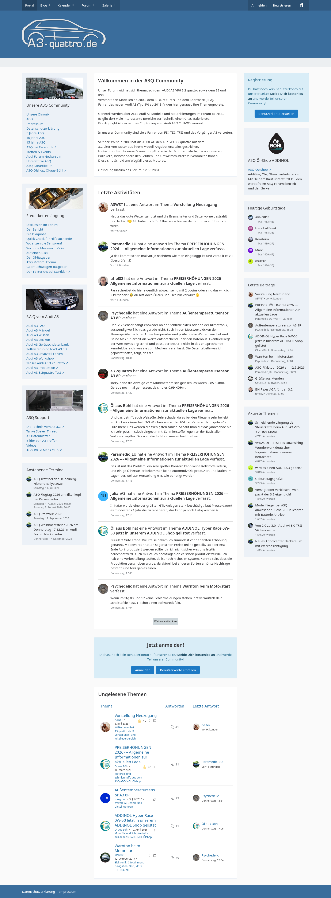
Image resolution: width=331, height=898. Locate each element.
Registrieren (282, 5)
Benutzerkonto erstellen (178, 670)
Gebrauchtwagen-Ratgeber (46, 266)
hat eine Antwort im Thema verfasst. (163, 207)
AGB (29, 119)
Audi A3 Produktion (40, 367)
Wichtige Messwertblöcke (45, 248)
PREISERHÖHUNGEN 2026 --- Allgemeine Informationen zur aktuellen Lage (133, 755)
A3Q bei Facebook (39, 147)
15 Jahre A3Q (36, 142)
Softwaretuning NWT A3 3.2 (46, 349)
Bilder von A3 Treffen (41, 440)
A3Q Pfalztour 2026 (48, 514)
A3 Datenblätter (38, 436)
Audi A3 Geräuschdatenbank (47, 344)
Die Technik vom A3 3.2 (43, 426)
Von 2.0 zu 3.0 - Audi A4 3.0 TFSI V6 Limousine (278, 527)
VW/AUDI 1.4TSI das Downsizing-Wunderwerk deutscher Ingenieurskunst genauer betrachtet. (279, 449)
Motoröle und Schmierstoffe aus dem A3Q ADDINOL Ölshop (128, 777)
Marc (259, 250)
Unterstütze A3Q (38, 161)
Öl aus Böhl (121, 766)
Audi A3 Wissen (37, 335)
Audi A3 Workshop (40, 358)
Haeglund (120, 799)
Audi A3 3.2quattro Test (43, 372)
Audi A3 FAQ (35, 325)
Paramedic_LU (212, 762)
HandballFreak (266, 228)
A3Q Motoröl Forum (41, 262)
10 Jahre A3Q (36, 138)
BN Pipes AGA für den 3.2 (274, 389)
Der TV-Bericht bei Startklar (46, 271)
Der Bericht (34, 229)
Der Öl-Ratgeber (38, 257)
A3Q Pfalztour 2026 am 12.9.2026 (280, 367)
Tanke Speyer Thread (41, 431)
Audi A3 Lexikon (38, 339)
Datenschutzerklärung (43, 128)
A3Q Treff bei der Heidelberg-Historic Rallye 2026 (55, 481)
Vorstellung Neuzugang (136, 715)
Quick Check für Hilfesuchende (49, 238)
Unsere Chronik (37, 114)
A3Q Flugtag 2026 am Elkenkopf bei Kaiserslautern (57, 496)
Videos (31, 445)
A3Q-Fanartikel (37, 166)
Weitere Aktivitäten (165, 621)
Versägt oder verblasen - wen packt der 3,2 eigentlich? (276, 491)
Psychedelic (210, 796)
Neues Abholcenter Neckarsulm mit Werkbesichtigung (278, 543)
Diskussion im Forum (42, 225)
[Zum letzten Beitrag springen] (196, 727)
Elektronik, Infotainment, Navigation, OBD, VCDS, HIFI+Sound (129, 866)
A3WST (119, 720)
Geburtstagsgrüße (269, 479)
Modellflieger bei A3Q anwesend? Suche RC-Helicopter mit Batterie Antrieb (279, 510)
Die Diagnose (36, 234)
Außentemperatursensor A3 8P (135, 792)
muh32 (260, 261)
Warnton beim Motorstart (127, 848)
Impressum (34, 124)
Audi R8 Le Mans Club (42, 450)
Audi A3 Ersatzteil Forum (44, 354)
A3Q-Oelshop (258, 169)
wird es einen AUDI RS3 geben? (278, 468)
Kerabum (262, 239)
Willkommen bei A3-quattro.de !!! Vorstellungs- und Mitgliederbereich (125, 733)
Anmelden (259, 5)
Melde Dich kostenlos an (196, 654)
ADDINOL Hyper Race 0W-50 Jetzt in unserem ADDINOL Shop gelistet (135, 820)
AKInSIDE (262, 217)
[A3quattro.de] (165, 34)
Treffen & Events (38, 152)
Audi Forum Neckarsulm (44, 156)
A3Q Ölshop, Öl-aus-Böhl (44, 170)
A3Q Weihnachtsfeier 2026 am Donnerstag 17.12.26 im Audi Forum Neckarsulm (56, 529)
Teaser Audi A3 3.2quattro (45, 363)
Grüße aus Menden (269, 378)
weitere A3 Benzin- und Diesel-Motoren (128, 805)
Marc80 (119, 855)
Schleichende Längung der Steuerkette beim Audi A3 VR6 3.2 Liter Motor (277, 427)
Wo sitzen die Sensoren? (44, 243)
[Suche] (301, 5)
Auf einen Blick (37, 253)
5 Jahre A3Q (35, 133)
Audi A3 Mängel (38, 330)
